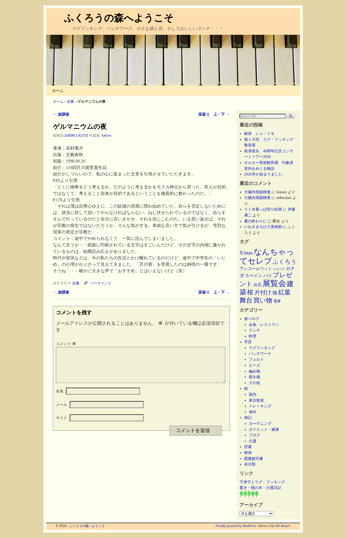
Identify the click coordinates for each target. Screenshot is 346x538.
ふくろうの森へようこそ (119, 17)
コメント (66, 344)
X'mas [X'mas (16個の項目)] (246, 253)
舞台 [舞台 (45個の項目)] (246, 300)
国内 (252, 394)
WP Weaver (282, 526)
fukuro (106, 135)
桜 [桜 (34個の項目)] (250, 292)
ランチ (254, 330)
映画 (248, 452)
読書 (70, 101)
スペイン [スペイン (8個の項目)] (253, 275)
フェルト (256, 359)
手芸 (248, 342)
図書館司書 (253, 458)
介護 (252, 441)
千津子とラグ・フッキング (262, 482)
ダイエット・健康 (264, 429)
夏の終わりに (255, 221)
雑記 (248, 417)
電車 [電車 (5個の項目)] (277, 301)
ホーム (57, 90)
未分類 (250, 464)
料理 (252, 336)
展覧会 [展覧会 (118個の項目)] (274, 283)
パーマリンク (100, 283)
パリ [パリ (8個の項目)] (267, 275)
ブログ (254, 435)
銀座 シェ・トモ (259, 133)
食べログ (251, 318)
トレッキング (260, 406)
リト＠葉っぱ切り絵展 (263, 209)
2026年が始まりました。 (265, 174)
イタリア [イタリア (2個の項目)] (279, 269)
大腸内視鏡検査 (257, 192)
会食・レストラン (264, 324)
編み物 (254, 371)
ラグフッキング (262, 348)
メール (61, 411)
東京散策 (258, 400)
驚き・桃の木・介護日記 (260, 487)
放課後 (61, 114)
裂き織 (254, 377)
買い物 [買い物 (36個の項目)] (262, 300)
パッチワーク (262, 353)
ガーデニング (260, 423)
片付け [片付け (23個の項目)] (263, 292)
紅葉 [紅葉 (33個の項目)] (284, 292)
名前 (59, 397)
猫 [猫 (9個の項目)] (275, 292)
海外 (252, 412)
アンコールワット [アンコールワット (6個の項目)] (256, 269)
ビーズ (254, 365)
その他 (254, 383)
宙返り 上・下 (214, 114)
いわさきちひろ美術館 (263, 227)
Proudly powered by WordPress (236, 526)
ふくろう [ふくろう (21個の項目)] (285, 262)
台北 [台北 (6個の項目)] (257, 284)
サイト (61, 424)
